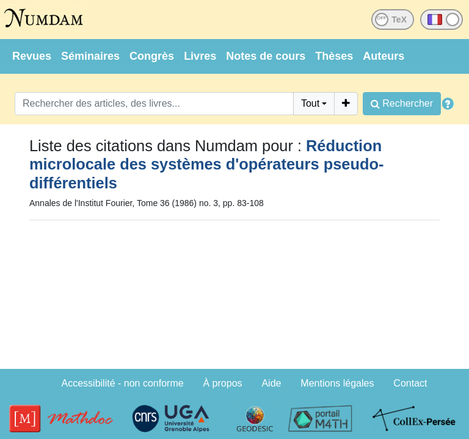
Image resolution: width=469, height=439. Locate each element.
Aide (271, 383)
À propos (222, 383)
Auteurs (383, 56)
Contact (410, 383)
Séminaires (90, 56)
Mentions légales (337, 383)
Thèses (334, 56)
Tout (310, 103)
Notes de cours (265, 56)
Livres (200, 56)
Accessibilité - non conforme (123, 383)
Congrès (151, 56)
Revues (31, 56)
